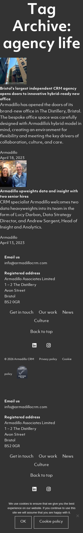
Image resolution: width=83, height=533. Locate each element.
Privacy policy (48, 359)
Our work (48, 312)
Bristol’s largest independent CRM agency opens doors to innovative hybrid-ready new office (40, 93)
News (67, 312)
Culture (41, 320)
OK (23, 521)
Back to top (41, 331)
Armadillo (8, 152)
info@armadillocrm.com (25, 262)
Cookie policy (51, 521)
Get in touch (21, 312)
